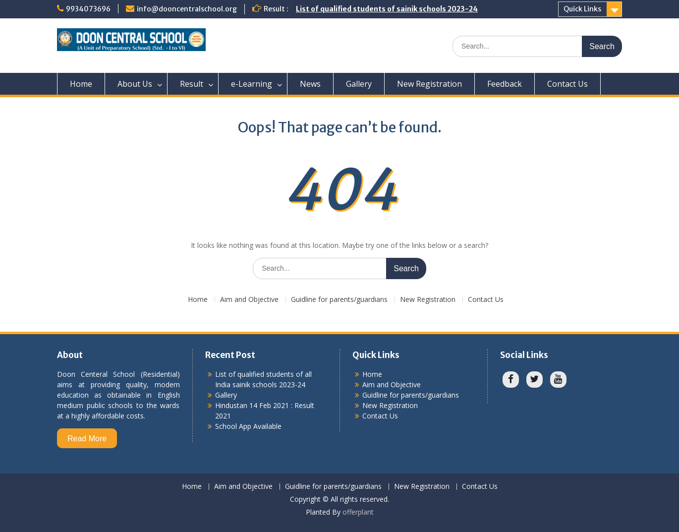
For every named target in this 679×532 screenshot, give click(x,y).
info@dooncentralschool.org (187, 8)
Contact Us (567, 83)
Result (191, 83)
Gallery (359, 83)
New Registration (429, 83)
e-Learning (251, 83)
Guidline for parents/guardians (339, 299)
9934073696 (88, 8)
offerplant (358, 512)
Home (81, 83)
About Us (134, 83)
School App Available (248, 426)
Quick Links (582, 8)
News (310, 83)
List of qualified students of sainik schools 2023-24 (387, 8)
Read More (87, 438)
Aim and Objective (249, 299)
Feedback (504, 83)
